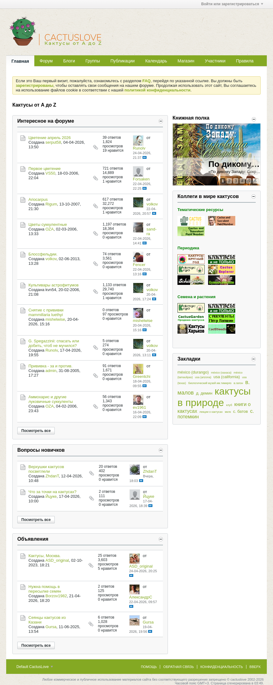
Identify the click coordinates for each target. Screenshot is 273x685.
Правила (245, 60)
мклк (228, 411)
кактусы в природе (214, 397)
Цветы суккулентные (47, 224)
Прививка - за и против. (50, 366)
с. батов (240, 411)
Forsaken (141, 179)
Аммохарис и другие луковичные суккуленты (50, 399)
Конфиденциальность (221, 667)
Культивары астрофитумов (53, 285)
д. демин (204, 393)
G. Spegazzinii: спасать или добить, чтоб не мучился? (53, 343)
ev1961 (139, 407)
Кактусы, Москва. (44, 555)
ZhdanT (52, 476)
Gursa (50, 626)
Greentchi (141, 376)
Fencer (139, 264)
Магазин (185, 60)
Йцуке (51, 496)
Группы (93, 60)
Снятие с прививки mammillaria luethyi (45, 312)
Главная (20, 61)
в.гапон (238, 383)
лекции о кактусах (211, 411)
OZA (49, 229)
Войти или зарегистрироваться (232, 4)
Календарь (156, 60)
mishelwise (55, 319)
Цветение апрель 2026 (49, 137)
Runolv (139, 148)
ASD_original (57, 560)
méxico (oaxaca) (221, 372)
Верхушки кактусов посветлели (46, 469)
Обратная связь (178, 667)
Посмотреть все (36, 431)
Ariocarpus (38, 199)
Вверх (255, 667)
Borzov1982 (56, 596)
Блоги (69, 60)
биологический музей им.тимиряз (210, 383)
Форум (46, 60)
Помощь (149, 667)
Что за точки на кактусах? (52, 491)
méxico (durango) (193, 372)
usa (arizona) (203, 377)
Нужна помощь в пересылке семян (44, 589)
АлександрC (140, 597)
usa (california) (227, 376)
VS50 (50, 173)
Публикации (122, 60)
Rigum (51, 204)
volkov (152, 204)
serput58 (53, 142)
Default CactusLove (34, 667)
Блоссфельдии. (43, 254)
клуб (229, 405)
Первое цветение (44, 168)
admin (50, 370)
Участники (215, 60)
